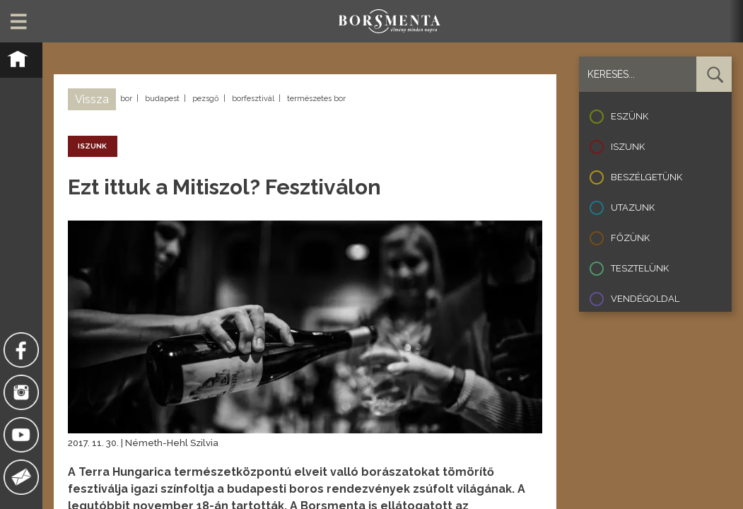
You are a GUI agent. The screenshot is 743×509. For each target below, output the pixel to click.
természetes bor (316, 98)
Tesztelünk (640, 268)
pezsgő (205, 98)
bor (126, 98)
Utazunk (633, 207)
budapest (162, 98)
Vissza (92, 99)
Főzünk (630, 238)
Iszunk (628, 146)
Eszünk (629, 116)
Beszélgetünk (646, 177)
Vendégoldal (645, 298)
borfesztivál (253, 98)
